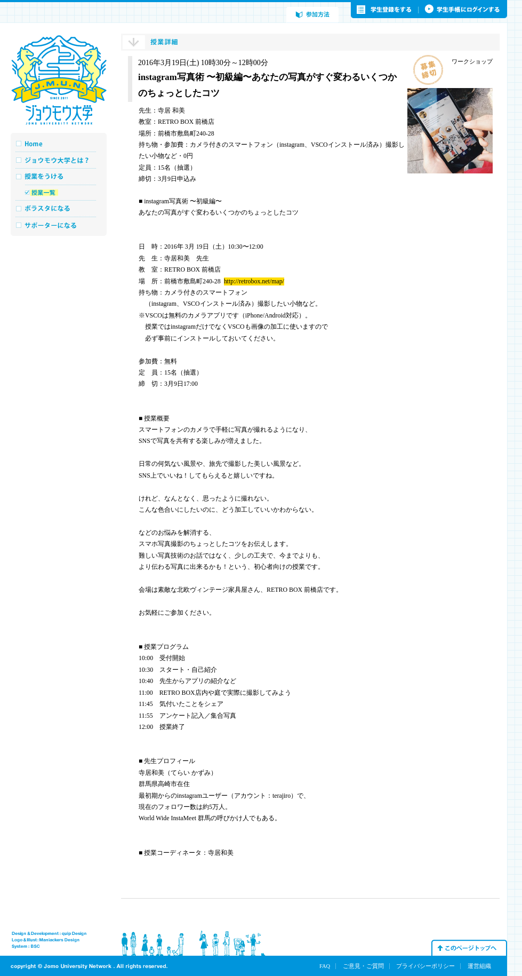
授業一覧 (59, 192)
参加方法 (312, 15)
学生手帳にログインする (463, 10)
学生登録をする (385, 10)
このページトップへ (469, 948)
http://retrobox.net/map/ (254, 281)
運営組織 (479, 966)
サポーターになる (59, 225)
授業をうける (59, 176)
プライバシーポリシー (425, 966)
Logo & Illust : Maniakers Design (45, 940)
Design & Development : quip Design (49, 934)
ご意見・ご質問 (363, 966)
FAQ (324, 966)
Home (59, 144)
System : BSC (26, 946)
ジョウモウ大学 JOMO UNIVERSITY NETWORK (59, 80)
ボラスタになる (59, 208)
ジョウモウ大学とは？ (59, 160)
